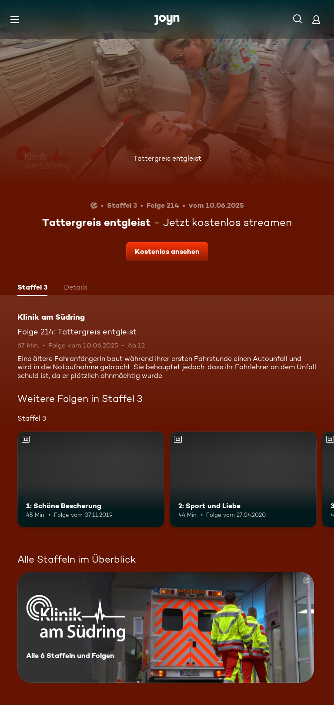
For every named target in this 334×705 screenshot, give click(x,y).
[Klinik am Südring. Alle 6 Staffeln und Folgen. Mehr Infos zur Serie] (165, 627)
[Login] (316, 19)
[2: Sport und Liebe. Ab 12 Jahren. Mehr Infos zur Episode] (243, 479)
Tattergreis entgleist (167, 158)
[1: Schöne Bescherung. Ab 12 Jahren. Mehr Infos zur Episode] (90, 479)
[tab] (32, 288)
